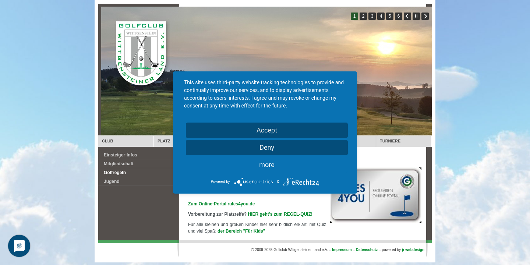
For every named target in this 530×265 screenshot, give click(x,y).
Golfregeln (115, 172)
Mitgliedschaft (119, 163)
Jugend (112, 181)
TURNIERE (390, 141)
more (267, 165)
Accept (267, 130)
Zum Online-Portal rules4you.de (221, 203)
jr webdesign (413, 250)
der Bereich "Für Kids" (242, 231)
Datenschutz (367, 250)
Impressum (341, 250)
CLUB (107, 141)
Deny (266, 147)
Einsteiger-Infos (120, 155)
